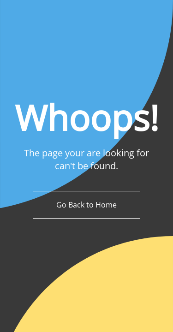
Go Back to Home (86, 205)
